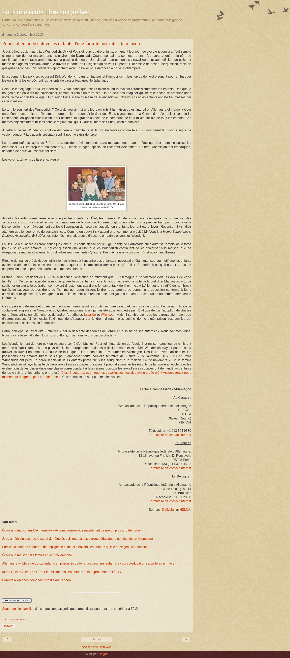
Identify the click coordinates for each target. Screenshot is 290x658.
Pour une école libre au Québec (45, 12)
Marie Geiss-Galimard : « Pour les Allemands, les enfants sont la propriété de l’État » (62, 572)
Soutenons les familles (18, 608)
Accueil (97, 639)
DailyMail (169, 509)
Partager (8, 625)
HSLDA (185, 509)
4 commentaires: (15, 619)
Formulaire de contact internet (170, 435)
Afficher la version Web (96, 647)
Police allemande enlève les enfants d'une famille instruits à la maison (71, 43)
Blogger (103, 654)
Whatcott (107, 314)
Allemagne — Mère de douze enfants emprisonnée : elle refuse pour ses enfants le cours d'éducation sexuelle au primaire (88, 563)
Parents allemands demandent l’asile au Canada (36, 580)
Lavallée (90, 314)
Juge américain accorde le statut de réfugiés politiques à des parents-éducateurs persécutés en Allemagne (77, 538)
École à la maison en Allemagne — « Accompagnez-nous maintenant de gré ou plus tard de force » (72, 530)
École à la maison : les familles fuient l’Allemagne (37, 555)
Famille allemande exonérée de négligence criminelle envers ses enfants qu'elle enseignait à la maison (75, 547)
